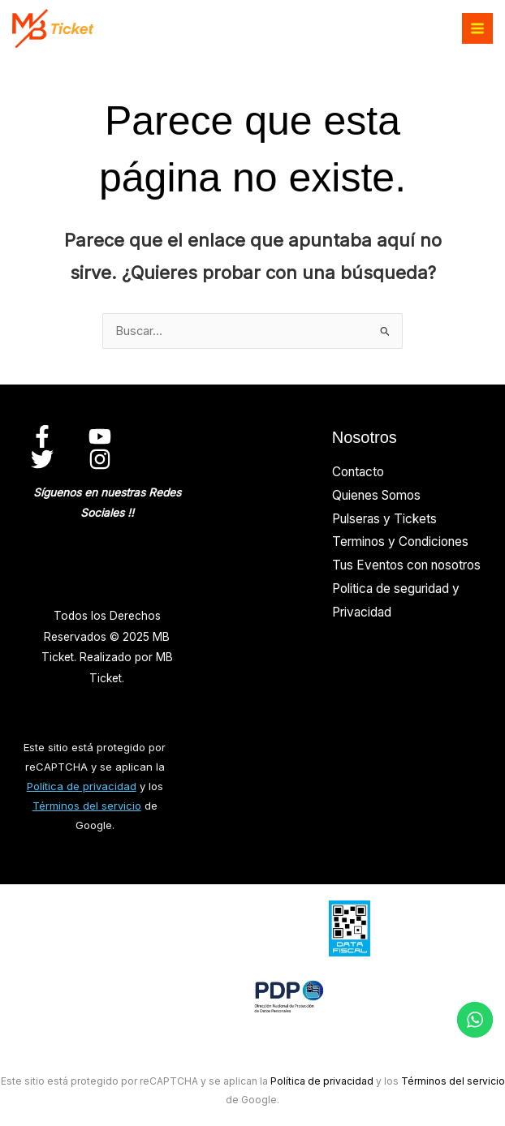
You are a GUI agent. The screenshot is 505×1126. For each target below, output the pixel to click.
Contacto (358, 471)
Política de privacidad (81, 786)
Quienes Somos (376, 495)
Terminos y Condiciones (400, 541)
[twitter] (45, 459)
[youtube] (102, 436)
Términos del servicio (86, 805)
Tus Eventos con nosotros (406, 565)
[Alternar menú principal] (477, 28)
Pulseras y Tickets (384, 518)
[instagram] (102, 459)
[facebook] (45, 436)
